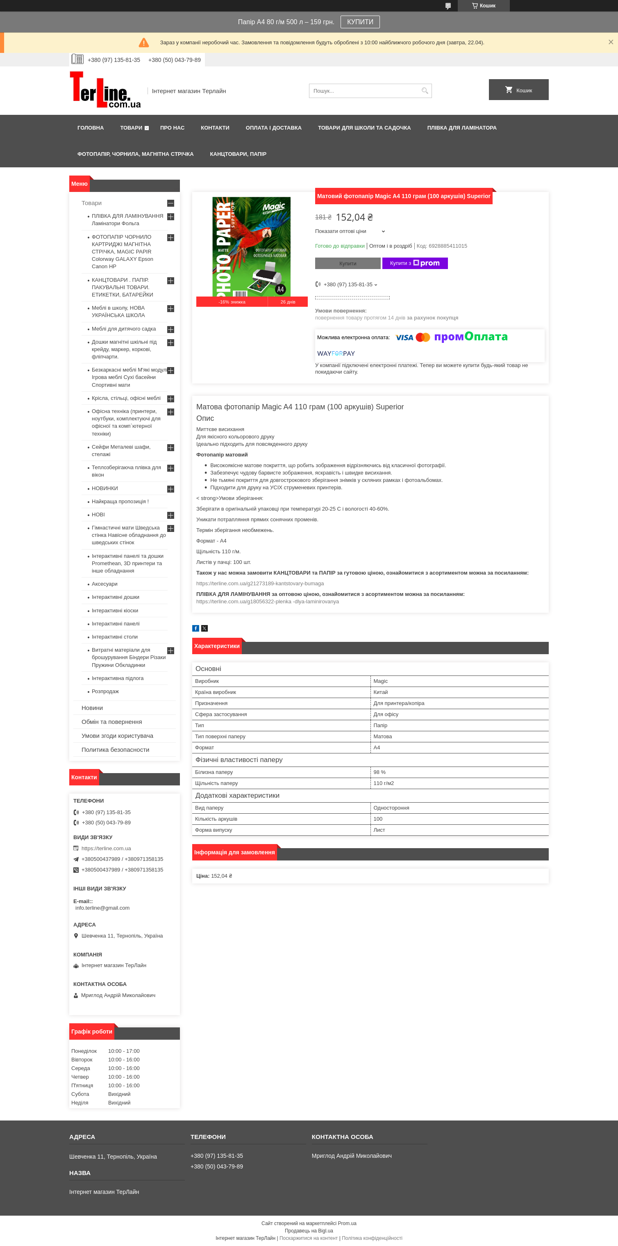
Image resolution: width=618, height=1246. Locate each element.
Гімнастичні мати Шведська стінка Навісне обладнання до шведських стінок (129, 535)
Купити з (415, 263)
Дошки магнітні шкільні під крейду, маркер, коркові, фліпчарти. (124, 349)
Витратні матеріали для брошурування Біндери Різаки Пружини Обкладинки (129, 657)
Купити (348, 263)
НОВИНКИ (105, 488)
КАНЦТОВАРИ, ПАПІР (238, 154)
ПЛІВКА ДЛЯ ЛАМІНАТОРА (462, 128)
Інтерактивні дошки (115, 597)
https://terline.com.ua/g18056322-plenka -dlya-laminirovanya (267, 601)
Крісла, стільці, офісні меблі (126, 398)
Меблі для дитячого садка (124, 329)
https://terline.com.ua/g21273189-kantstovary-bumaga (260, 583)
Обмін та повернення (112, 721)
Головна (90, 128)
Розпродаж (105, 691)
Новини (92, 707)
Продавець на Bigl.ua (309, 1231)
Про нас (172, 128)
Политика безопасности (115, 749)
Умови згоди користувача (117, 735)
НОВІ (98, 514)
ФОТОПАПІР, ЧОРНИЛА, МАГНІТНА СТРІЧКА (135, 154)
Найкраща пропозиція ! (120, 501)
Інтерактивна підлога (117, 678)
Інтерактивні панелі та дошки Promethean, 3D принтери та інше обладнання (128, 563)
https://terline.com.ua (106, 848)
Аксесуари (105, 584)
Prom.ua (347, 1223)
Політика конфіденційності (372, 1238)
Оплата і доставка (274, 128)
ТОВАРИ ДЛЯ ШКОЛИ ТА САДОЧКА (364, 128)
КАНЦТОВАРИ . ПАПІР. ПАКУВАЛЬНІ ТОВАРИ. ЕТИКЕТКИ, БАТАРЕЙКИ (122, 287)
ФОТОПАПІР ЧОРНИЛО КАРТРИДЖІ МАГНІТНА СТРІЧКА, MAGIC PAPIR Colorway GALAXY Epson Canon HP (122, 252)
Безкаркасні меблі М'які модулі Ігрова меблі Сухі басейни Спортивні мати (130, 377)
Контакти (215, 128)
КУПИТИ (360, 21)
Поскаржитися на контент (308, 1238)
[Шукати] (425, 91)
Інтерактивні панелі (116, 624)
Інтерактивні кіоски (115, 610)
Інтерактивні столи (115, 637)
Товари (131, 128)
